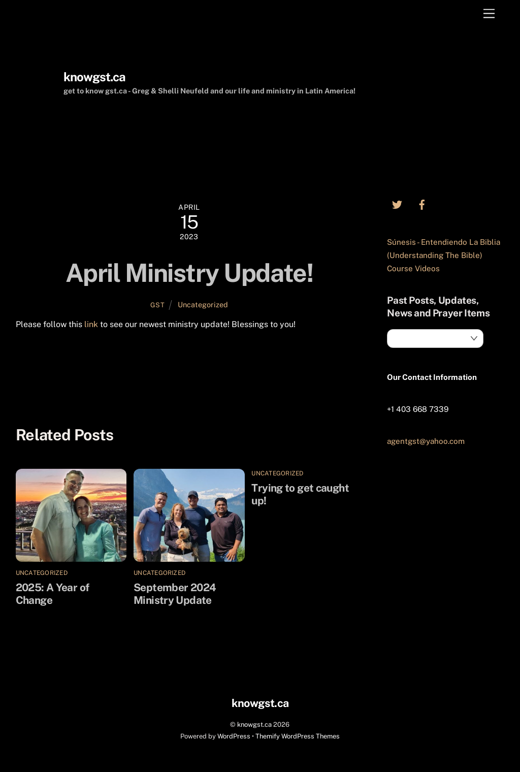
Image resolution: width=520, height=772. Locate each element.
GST (157, 305)
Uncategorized (203, 304)
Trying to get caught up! (83, 372)
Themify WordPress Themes (297, 736)
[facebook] (422, 203)
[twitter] (397, 203)
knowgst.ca (254, 724)
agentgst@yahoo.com (426, 441)
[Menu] (489, 14)
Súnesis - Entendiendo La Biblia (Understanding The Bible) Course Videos (443, 255)
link (91, 324)
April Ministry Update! (189, 272)
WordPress (233, 736)
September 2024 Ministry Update (274, 372)
